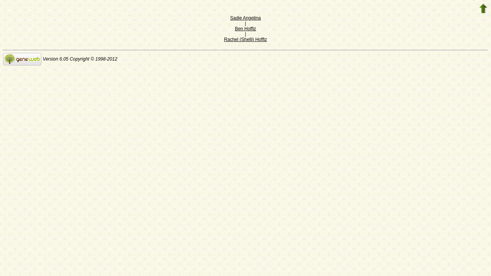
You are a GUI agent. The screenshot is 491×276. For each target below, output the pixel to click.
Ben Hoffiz (245, 28)
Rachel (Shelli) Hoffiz (245, 39)
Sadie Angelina (245, 18)
